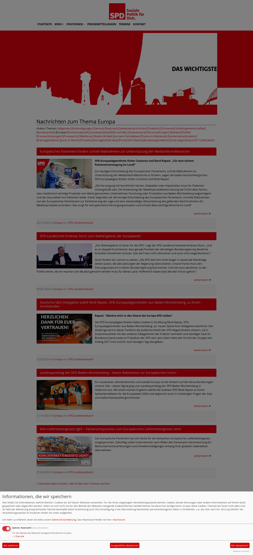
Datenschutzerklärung (64, 519)
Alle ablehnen (10, 545)
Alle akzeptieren (240, 545)
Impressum (119, 519)
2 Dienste (18, 536)
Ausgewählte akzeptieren (125, 545)
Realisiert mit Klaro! (241, 551)
